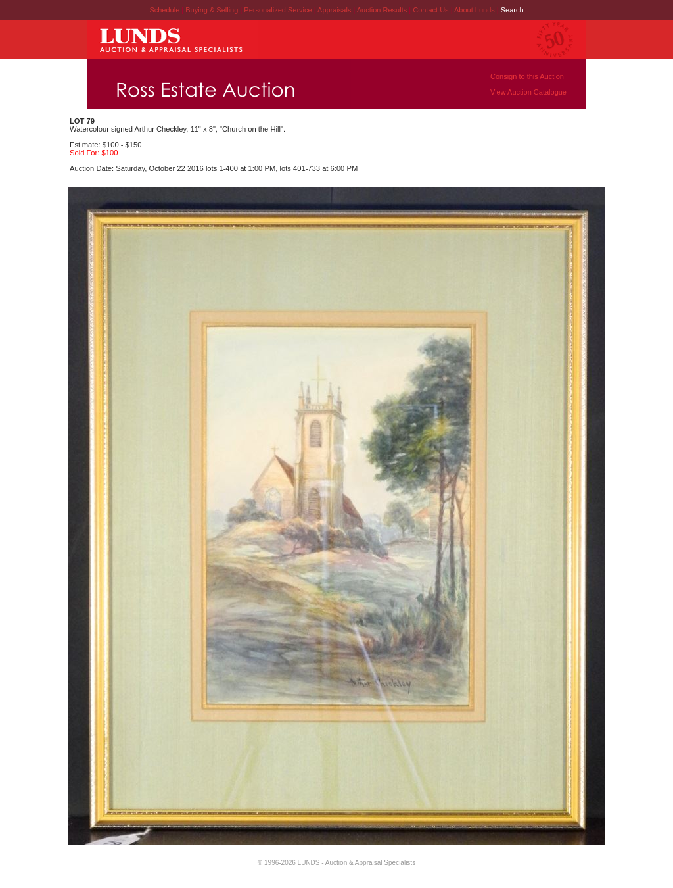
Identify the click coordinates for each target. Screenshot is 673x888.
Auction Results (383, 10)
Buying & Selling (212, 10)
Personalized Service (278, 10)
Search (512, 10)
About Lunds (475, 10)
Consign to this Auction (527, 76)
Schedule (164, 10)
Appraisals (335, 10)
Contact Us (430, 10)
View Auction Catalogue (528, 92)
